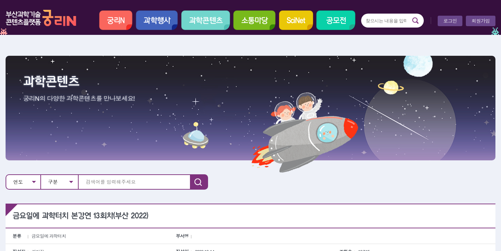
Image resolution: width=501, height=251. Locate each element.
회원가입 (480, 20)
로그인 (450, 20)
